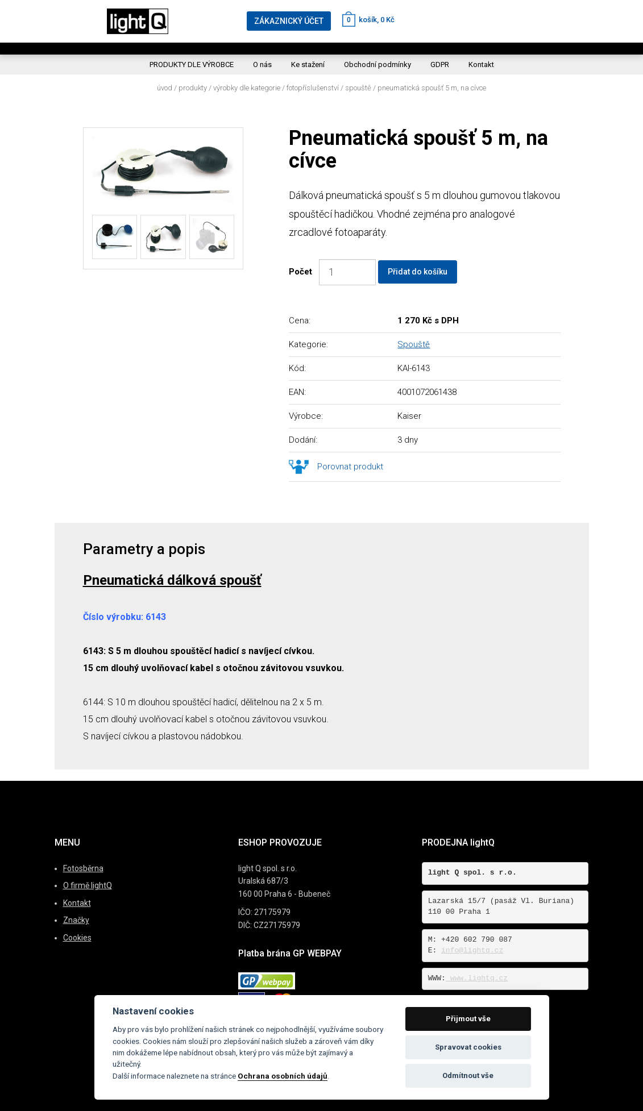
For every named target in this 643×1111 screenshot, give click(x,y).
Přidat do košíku (417, 271)
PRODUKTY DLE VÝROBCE (192, 64)
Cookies (77, 937)
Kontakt (481, 64)
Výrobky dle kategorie (246, 88)
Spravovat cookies (468, 1047)
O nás (262, 64)
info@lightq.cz (472, 950)
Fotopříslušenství (313, 88)
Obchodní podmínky (377, 64)
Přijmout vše (468, 1018)
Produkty (193, 88)
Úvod (164, 88)
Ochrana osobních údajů (282, 1075)
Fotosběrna (83, 868)
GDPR (439, 64)
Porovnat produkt (350, 466)
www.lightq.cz (477, 978)
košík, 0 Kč (368, 19)
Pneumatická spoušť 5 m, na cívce (431, 88)
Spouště (358, 88)
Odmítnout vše (467, 1075)
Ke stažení (308, 64)
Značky (76, 920)
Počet (303, 272)
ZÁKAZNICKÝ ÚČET (288, 21)
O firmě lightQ (87, 885)
